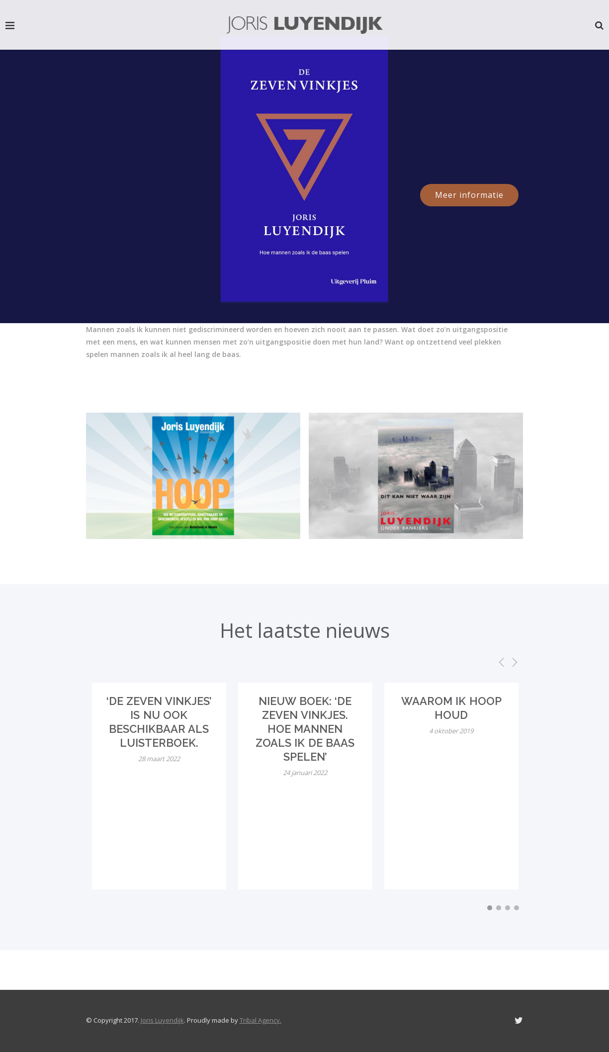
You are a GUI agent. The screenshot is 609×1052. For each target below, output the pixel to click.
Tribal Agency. (260, 1020)
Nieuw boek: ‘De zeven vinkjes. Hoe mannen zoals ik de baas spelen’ (305, 729)
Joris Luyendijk (162, 1020)
